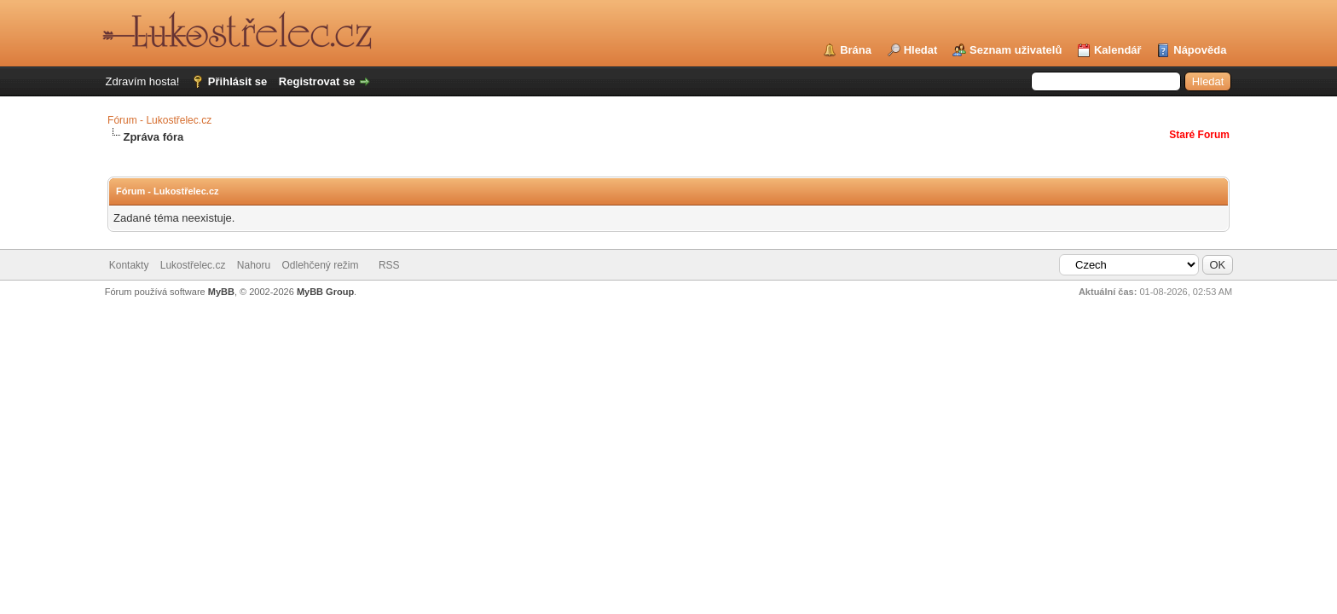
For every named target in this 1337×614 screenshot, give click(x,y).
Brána (855, 49)
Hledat (921, 49)
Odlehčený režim (320, 265)
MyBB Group (325, 292)
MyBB (221, 292)
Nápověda (1199, 49)
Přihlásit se (237, 81)
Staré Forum (1199, 135)
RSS (389, 265)
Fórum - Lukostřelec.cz (159, 120)
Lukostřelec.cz (193, 265)
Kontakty (129, 265)
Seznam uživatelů (1015, 49)
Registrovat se (317, 81)
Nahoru (253, 265)
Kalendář (1118, 49)
